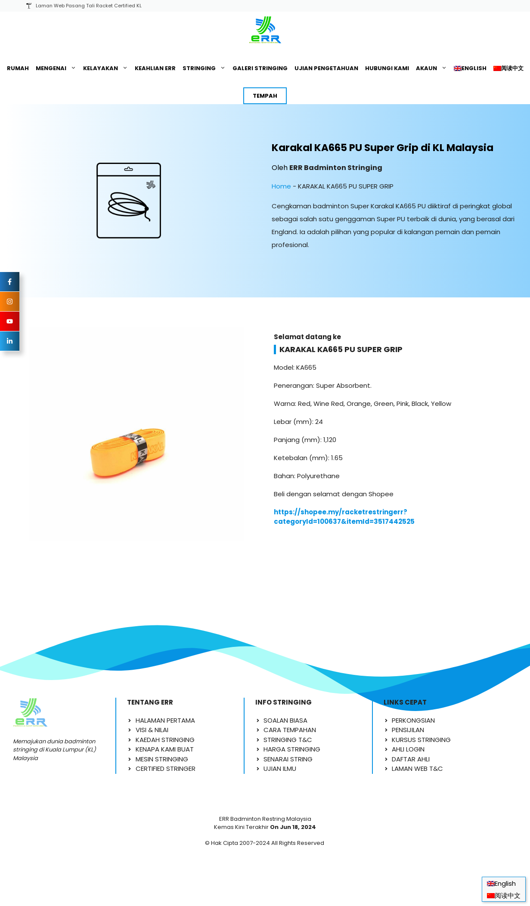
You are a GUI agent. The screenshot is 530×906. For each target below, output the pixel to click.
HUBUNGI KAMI (387, 68)
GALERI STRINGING (260, 68)
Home (281, 186)
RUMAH (18, 68)
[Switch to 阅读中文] (508, 68)
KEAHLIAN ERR (155, 68)
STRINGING (206, 68)
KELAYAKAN (107, 68)
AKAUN (433, 68)
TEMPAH (265, 96)
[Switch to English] (470, 68)
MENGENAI (58, 68)
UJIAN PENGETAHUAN (326, 68)
